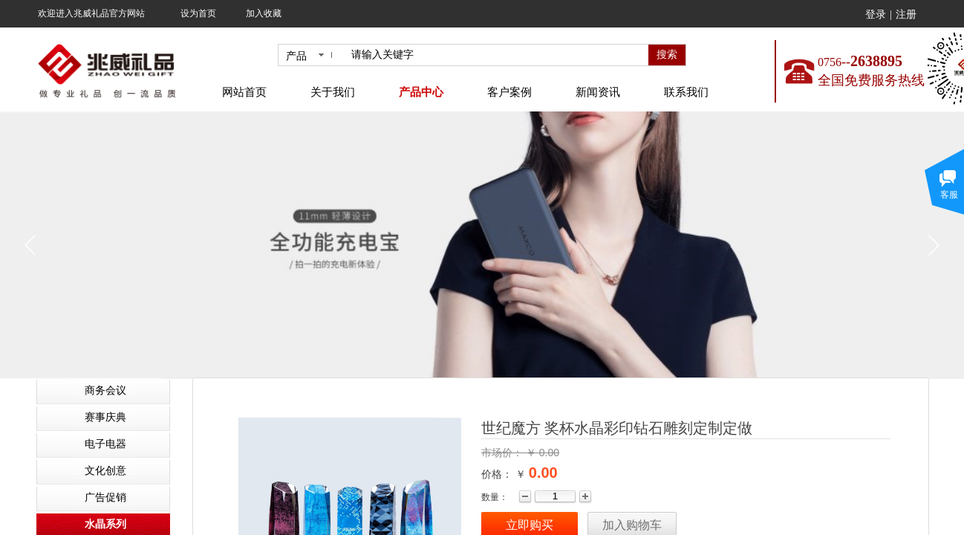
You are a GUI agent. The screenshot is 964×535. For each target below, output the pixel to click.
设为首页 (198, 13)
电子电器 (105, 444)
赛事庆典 (105, 417)
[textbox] (496, 55)
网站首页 (244, 92)
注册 (906, 14)
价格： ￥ (503, 474)
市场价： (503, 452)
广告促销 (105, 497)
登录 (875, 14)
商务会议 (105, 390)
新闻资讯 (598, 92)
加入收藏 (263, 13)
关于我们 (332, 92)
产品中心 (421, 92)
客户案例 (509, 92)
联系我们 (686, 92)
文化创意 (105, 470)
